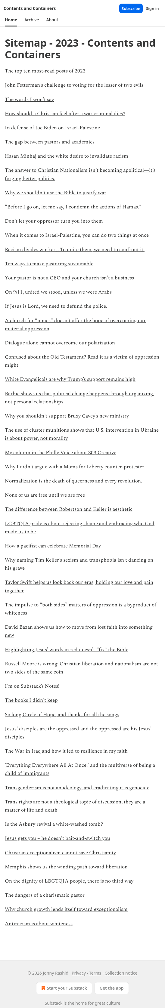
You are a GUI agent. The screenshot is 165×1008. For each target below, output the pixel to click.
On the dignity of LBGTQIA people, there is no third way (69, 881)
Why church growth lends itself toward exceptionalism (66, 909)
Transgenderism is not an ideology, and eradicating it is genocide (77, 788)
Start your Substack (63, 988)
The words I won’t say (29, 99)
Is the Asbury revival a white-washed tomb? (54, 824)
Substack (54, 1003)
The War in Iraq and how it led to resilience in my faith (66, 751)
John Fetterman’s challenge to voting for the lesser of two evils (74, 85)
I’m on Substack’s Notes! (32, 686)
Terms (95, 973)
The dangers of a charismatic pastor (45, 895)
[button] (11, 19)
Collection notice (120, 973)
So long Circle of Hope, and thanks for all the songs (62, 715)
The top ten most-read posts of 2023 (45, 71)
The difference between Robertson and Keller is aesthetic (68, 509)
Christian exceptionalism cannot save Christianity (60, 853)
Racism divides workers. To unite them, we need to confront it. (75, 250)
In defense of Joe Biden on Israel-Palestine (52, 128)
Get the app (112, 988)
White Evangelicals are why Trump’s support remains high (70, 379)
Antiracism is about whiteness (39, 924)
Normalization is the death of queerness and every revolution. (73, 481)
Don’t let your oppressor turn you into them (54, 221)
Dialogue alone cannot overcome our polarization (60, 343)
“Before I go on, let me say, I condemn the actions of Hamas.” (73, 207)
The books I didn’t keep (31, 700)
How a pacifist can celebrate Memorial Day (53, 546)
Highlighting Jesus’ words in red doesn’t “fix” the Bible (66, 650)
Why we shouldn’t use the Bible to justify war (55, 193)
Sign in (152, 8)
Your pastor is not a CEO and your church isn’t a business (69, 278)
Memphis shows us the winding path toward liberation (66, 867)
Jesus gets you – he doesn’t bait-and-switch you (57, 838)
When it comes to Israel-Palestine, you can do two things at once (77, 235)
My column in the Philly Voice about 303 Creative (60, 453)
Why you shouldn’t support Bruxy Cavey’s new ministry (67, 416)
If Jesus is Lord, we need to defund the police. (56, 306)
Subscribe (131, 8)
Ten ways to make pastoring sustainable (49, 264)
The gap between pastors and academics (50, 142)
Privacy (79, 973)
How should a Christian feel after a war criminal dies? (65, 114)
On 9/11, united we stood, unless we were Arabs (58, 292)
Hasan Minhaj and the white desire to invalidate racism (66, 156)
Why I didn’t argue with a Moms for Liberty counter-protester (74, 467)
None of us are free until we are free (45, 495)
